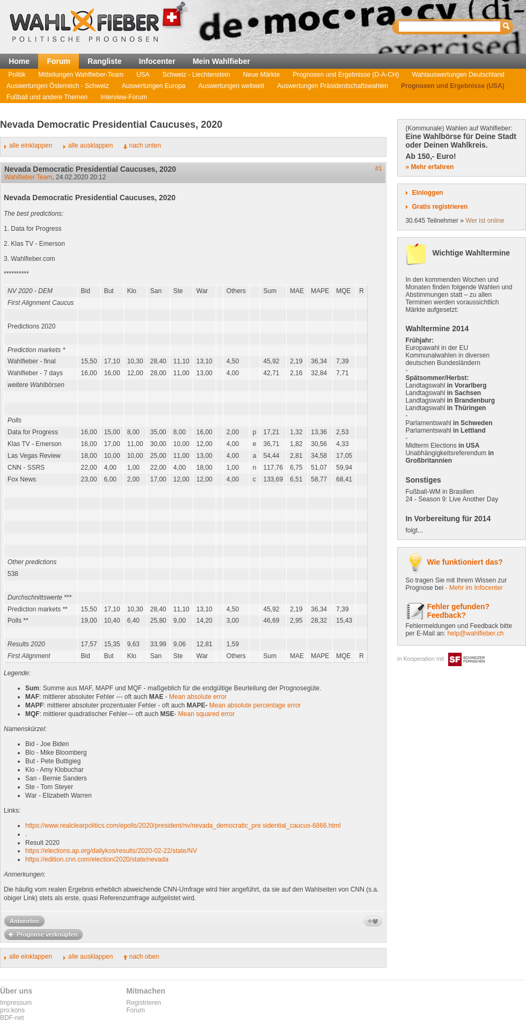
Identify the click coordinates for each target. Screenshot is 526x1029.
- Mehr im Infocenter (473, 588)
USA (143, 74)
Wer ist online (484, 220)
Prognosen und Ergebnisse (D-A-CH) (346, 74)
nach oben (144, 956)
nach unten (144, 145)
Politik (17, 74)
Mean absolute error (198, 696)
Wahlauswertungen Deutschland (458, 74)
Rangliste (104, 61)
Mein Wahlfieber (221, 61)
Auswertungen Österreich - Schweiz (57, 86)
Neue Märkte (261, 74)
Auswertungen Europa (154, 86)
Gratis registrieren (439, 206)
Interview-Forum (123, 97)
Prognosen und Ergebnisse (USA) (453, 86)
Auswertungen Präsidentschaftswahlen (332, 86)
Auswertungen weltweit (232, 86)
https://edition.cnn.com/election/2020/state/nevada (97, 859)
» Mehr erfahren (429, 167)
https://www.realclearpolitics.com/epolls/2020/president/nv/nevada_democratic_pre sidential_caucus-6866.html (183, 825)
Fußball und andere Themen (46, 97)
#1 (378, 168)
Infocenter (157, 61)
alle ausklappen (90, 145)
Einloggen (427, 192)
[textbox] (450, 26)
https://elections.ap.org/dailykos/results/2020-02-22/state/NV (111, 851)
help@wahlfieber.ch (475, 633)
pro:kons (12, 1010)
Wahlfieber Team (28, 177)
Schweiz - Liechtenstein (196, 74)
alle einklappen (30, 145)
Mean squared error (206, 714)
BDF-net (12, 1017)
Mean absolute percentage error (255, 705)
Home (19, 61)
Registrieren (143, 1002)
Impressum (16, 1002)
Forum (58, 61)
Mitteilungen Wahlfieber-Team (81, 74)
